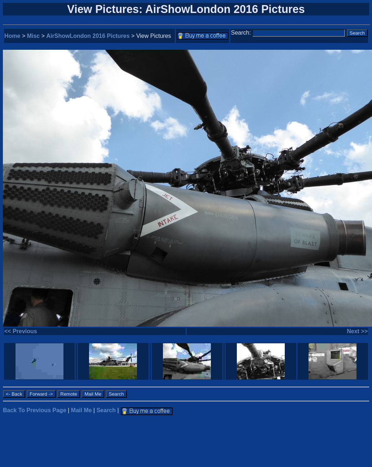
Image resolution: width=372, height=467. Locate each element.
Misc (33, 36)
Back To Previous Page (34, 410)
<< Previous (20, 331)
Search (106, 410)
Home (12, 36)
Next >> (357, 331)
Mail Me (81, 410)
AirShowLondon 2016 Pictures (88, 36)
